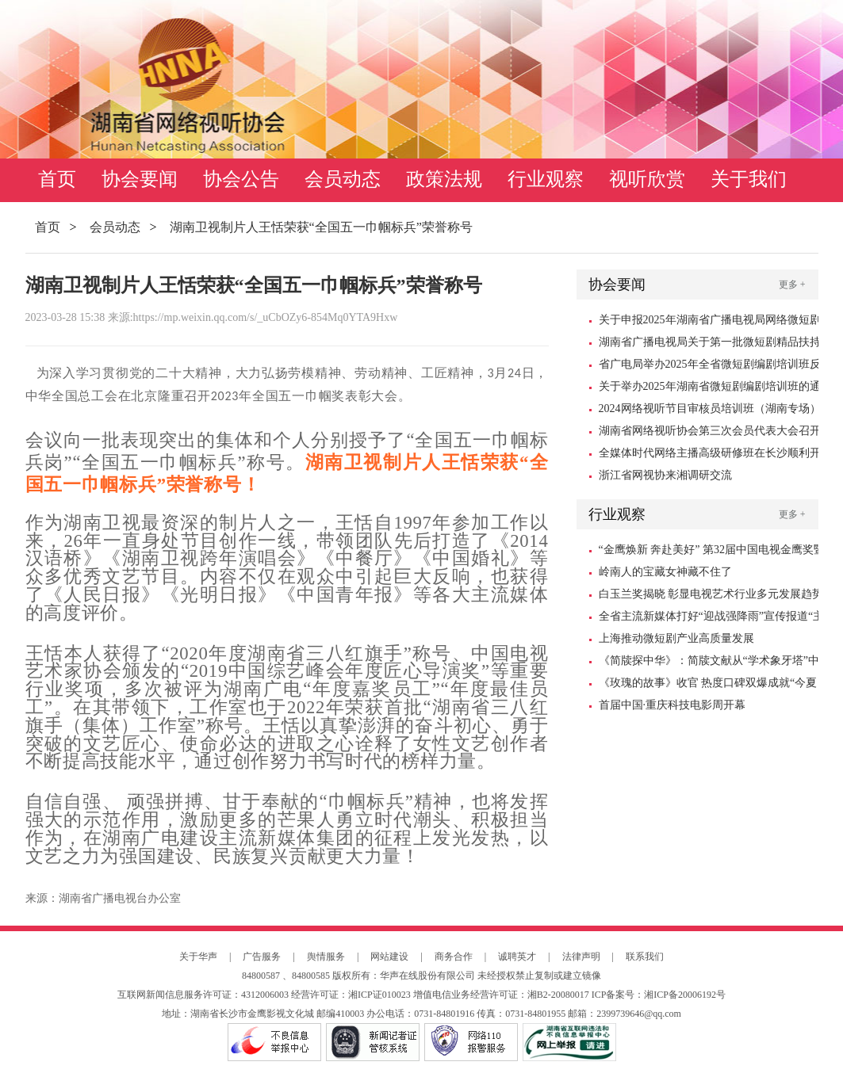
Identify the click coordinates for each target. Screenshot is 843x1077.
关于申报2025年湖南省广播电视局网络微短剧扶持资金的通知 (710, 322)
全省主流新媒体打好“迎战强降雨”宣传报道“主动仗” (712, 619)
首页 (57, 179)
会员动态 (343, 179)
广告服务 (262, 956)
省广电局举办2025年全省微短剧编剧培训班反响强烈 (710, 367)
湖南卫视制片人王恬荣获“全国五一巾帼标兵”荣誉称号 (321, 227)
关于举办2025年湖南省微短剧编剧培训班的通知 (710, 389)
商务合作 (454, 956)
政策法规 (444, 179)
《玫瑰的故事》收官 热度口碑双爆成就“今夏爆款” (708, 685)
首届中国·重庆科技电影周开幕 (672, 705)
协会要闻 (140, 179)
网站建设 (389, 956)
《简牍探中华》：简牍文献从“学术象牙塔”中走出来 (709, 663)
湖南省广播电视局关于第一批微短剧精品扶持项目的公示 (710, 344)
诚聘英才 (517, 956)
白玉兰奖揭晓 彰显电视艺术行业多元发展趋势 (711, 594)
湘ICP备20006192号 (685, 994)
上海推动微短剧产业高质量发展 (676, 638)
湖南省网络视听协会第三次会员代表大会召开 (710, 431)
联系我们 (645, 956)
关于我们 (749, 179)
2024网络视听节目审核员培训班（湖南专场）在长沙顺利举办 (710, 411)
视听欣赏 (647, 179)
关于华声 (198, 956)
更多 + (792, 284)
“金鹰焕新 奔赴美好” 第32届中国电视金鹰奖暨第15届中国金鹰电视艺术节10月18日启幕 (712, 552)
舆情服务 (326, 956)
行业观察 (546, 179)
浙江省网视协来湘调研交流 (665, 475)
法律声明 (581, 956)
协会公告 (241, 179)
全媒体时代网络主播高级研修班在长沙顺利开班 (710, 455)
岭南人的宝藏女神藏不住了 (665, 572)
